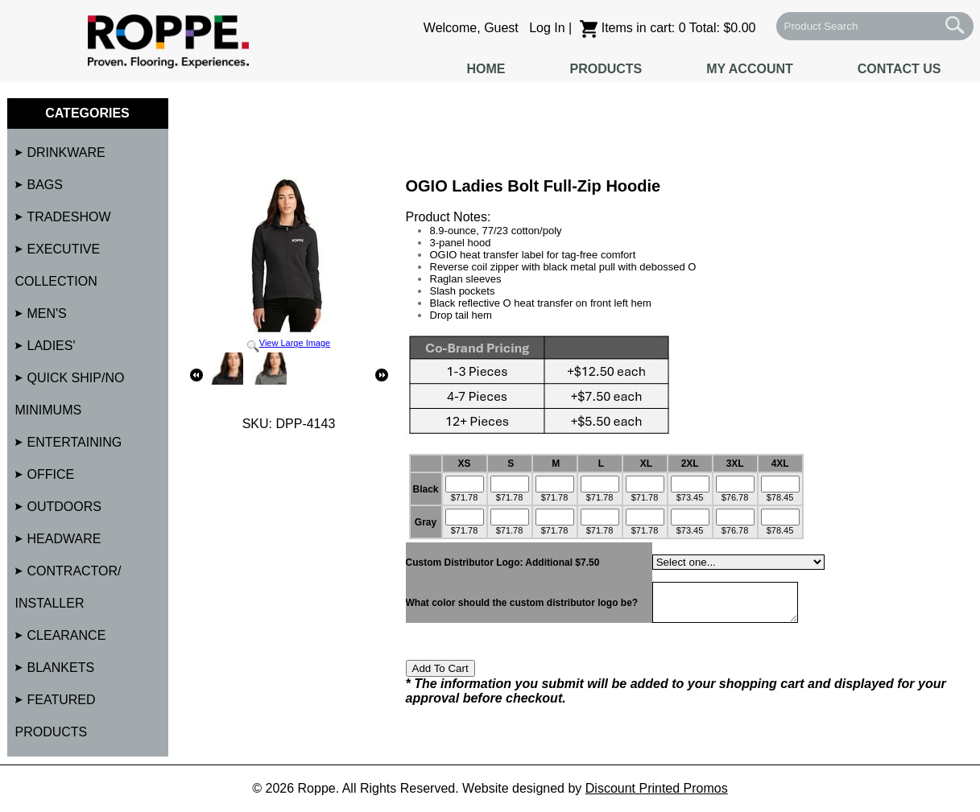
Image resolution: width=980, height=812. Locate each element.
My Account (749, 69)
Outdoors (64, 506)
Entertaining (74, 442)
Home (485, 69)
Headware (64, 539)
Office (51, 474)
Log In (546, 28)
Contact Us (899, 69)
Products (605, 69)
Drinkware (66, 152)
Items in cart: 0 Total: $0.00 (668, 28)
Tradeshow (69, 217)
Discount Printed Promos (656, 788)
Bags (45, 185)
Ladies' (51, 345)
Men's (47, 313)
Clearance (66, 635)
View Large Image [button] (289, 264)
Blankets (61, 667)
